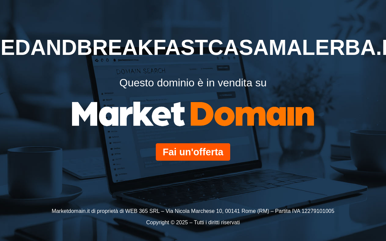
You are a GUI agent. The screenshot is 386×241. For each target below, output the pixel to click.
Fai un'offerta (193, 152)
